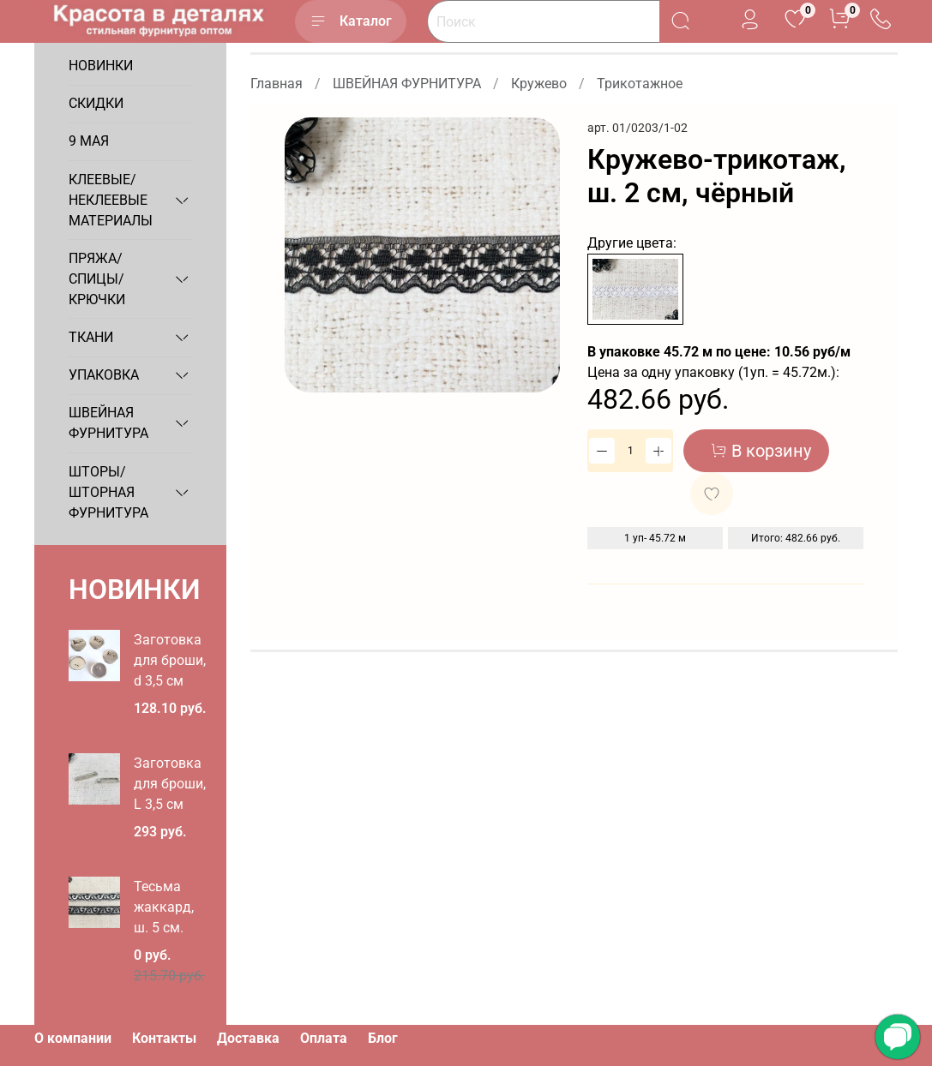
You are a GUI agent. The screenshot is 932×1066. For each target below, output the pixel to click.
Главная (276, 83)
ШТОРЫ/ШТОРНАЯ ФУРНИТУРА (108, 492)
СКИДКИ (96, 103)
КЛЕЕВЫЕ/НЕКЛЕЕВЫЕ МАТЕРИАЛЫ (111, 200)
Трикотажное (639, 83)
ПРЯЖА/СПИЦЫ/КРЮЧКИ (97, 279)
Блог (383, 1038)
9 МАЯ (89, 141)
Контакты (164, 1038)
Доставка (248, 1038)
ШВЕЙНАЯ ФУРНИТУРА (407, 83)
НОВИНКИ (101, 65)
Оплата (323, 1038)
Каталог (351, 21)
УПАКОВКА (104, 375)
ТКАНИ (91, 337)
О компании (72, 1038)
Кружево (539, 83)
